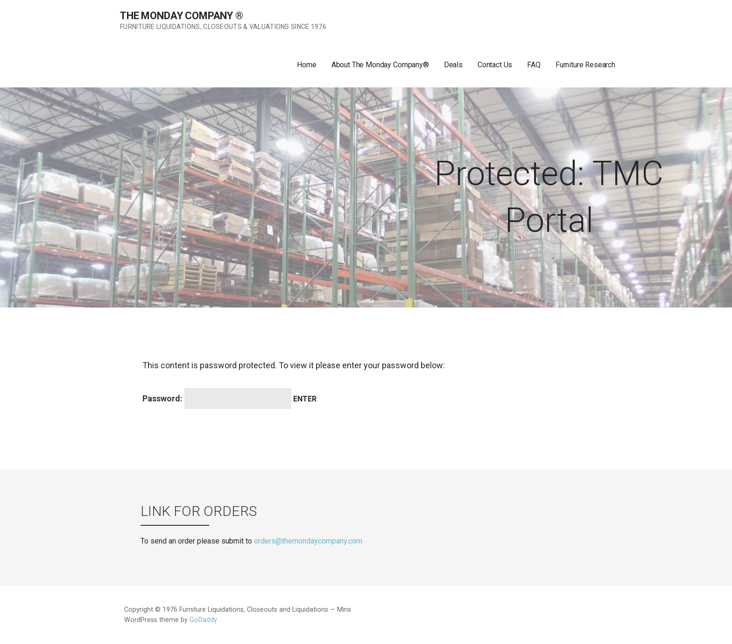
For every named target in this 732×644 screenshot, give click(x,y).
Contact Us (495, 64)
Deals (453, 64)
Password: (216, 398)
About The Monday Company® (380, 64)
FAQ (534, 64)
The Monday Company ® (181, 15)
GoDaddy (203, 620)
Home (306, 64)
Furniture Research (585, 64)
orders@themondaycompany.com (308, 541)
